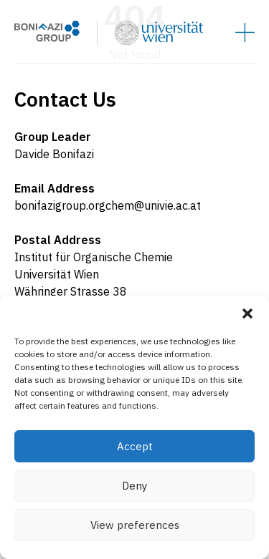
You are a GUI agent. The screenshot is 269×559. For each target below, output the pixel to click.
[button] (247, 313)
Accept (135, 446)
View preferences (134, 525)
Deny (134, 485)
